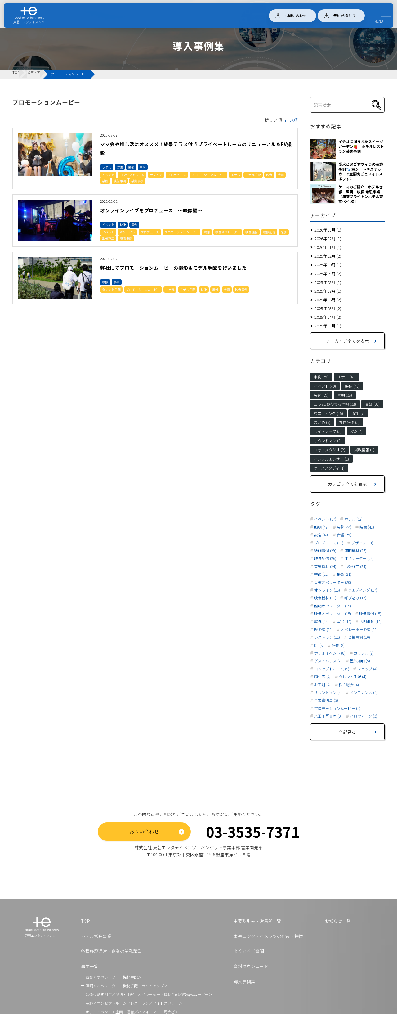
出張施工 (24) (355, 566)
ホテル (106, 167)
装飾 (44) (344, 527)
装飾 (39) (321, 395)
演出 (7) (358, 413)
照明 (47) (321, 527)
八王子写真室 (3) (328, 716)
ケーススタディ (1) (329, 468)
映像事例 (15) (370, 613)
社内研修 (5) (349, 422)
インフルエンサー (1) (331, 459)
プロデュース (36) (328, 543)
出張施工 (108, 238)
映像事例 (120, 180)
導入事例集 (244, 981)
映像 (131, 167)
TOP (85, 921)
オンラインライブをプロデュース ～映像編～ (168, 209)
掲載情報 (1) (364, 449)
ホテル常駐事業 (96, 936)
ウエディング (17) (362, 590)
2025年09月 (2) (327, 274)
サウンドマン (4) (328, 692)
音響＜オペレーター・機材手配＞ (113, 977)
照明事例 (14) (370, 621)
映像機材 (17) (325, 598)
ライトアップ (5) (327, 431)
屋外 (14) (321, 621)
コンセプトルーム (132, 174)
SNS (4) (356, 431)
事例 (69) (321, 376)
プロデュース (176, 174)
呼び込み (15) (355, 598)
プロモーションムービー (208, 174)
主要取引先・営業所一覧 (257, 921)
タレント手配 (111, 298)
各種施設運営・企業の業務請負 (111, 951)
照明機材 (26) (355, 550)
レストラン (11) (327, 637)
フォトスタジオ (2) (329, 449)
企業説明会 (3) (326, 700)
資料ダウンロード (251, 966)
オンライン (127, 232)
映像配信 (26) (325, 558)
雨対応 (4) (322, 676)
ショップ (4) (367, 669)
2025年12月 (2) (327, 256)
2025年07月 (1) (327, 291)
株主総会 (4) (349, 685)
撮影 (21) (344, 574)
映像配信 (269, 232)
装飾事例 (137, 180)
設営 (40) (321, 535)
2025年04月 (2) (327, 317)
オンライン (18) (327, 590)
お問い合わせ (290, 18)
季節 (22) (321, 574)
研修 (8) (338, 645)
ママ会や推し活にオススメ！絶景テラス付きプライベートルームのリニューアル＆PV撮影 (194, 148)
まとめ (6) (322, 422)
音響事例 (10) (359, 637)
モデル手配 (253, 174)
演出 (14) (344, 621)
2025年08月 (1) (327, 282)
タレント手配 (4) (352, 676)
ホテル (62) (353, 519)
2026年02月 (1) (327, 238)
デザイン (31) (362, 543)
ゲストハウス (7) (328, 661)
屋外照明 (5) (360, 661)
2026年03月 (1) (327, 230)
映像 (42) (366, 527)
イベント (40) (325, 386)
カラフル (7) (364, 653)
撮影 (281, 174)
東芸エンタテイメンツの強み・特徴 (268, 936)
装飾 (120, 167)
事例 (143, 167)
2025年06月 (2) (327, 300)
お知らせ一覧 (338, 921)
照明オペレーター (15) (332, 606)
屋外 (215, 298)
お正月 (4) (322, 685)
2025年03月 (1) (327, 326)
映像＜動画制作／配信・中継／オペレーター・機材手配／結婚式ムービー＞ (149, 994)
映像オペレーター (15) (332, 613)
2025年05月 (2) (327, 308)
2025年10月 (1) (327, 265)
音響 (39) (344, 535)
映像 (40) (352, 386)
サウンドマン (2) (327, 440)
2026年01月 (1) (327, 247)
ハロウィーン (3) (363, 716)
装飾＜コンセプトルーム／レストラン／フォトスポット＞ (134, 1003)
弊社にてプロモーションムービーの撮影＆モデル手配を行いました (194, 271)
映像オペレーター (227, 232)
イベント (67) (325, 519)
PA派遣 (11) (323, 629)
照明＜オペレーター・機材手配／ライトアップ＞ (126, 985)
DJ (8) (319, 645)
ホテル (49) (346, 376)
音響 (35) (372, 404)
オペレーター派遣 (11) (359, 629)
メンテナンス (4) (363, 692)
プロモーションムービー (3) (337, 708)
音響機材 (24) (325, 566)
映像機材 (251, 232)
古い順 (291, 120)
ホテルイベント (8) (330, 653)
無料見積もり (339, 18)
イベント (108, 174)
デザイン (156, 174)
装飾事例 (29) (325, 550)
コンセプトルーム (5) (331, 669)
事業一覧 (89, 966)
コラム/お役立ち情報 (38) (335, 404)
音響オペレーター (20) (332, 582)
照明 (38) (344, 395)
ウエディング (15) (328, 413)
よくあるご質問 (249, 951)
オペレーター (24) (359, 558)
